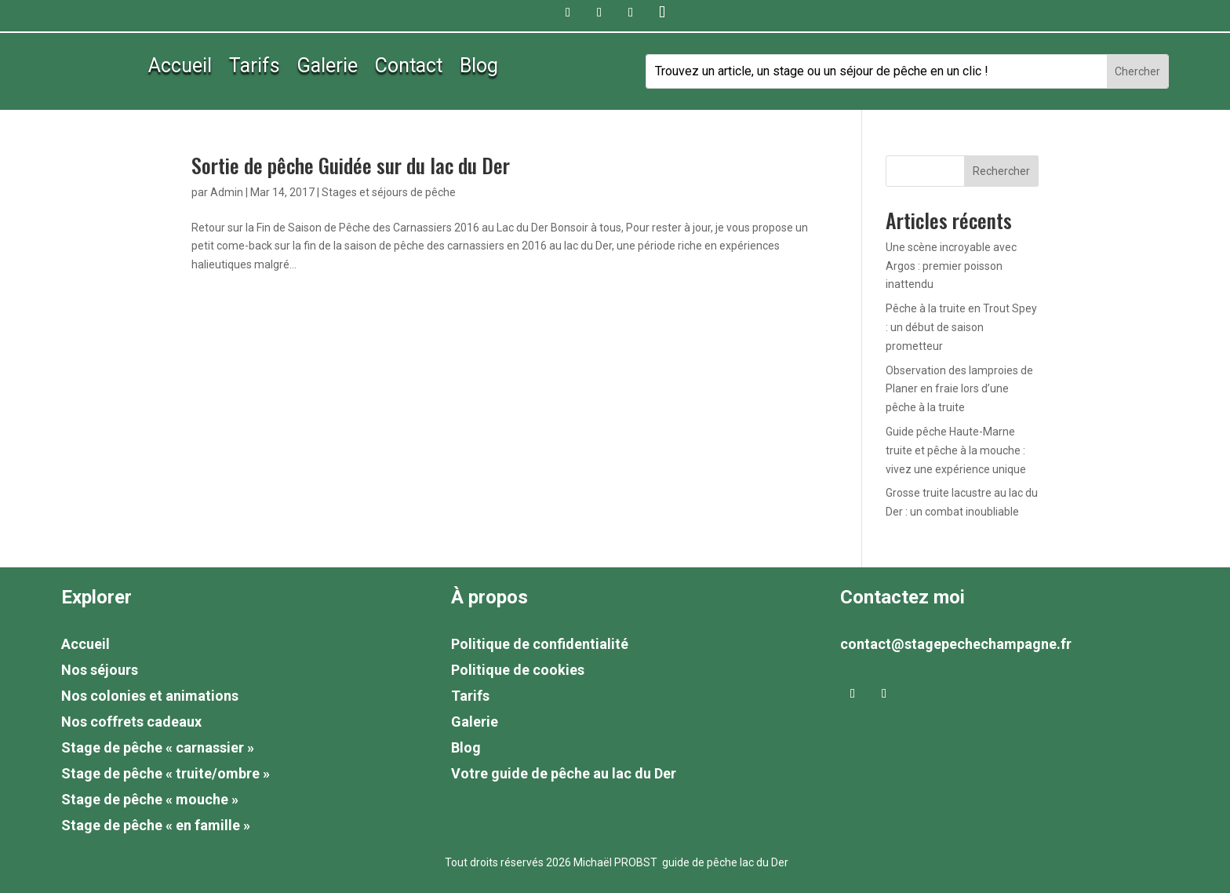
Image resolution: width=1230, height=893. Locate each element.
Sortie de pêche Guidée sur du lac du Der (350, 165)
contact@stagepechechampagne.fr (956, 644)
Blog (479, 68)
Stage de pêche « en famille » (155, 825)
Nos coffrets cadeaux (131, 721)
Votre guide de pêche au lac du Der (563, 773)
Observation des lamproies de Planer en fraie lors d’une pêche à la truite (959, 389)
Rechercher (1001, 171)
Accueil (180, 68)
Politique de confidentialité (539, 644)
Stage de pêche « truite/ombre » (165, 773)
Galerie (327, 68)
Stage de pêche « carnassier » (157, 747)
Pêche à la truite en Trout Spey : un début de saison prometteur (961, 327)
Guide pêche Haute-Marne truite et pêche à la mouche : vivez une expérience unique (956, 450)
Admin (226, 192)
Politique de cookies (517, 670)
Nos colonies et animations (149, 695)
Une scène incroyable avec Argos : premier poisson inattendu (951, 266)
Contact (408, 68)
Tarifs (254, 68)
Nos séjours (99, 670)
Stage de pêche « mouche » (149, 799)
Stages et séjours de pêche (389, 192)
